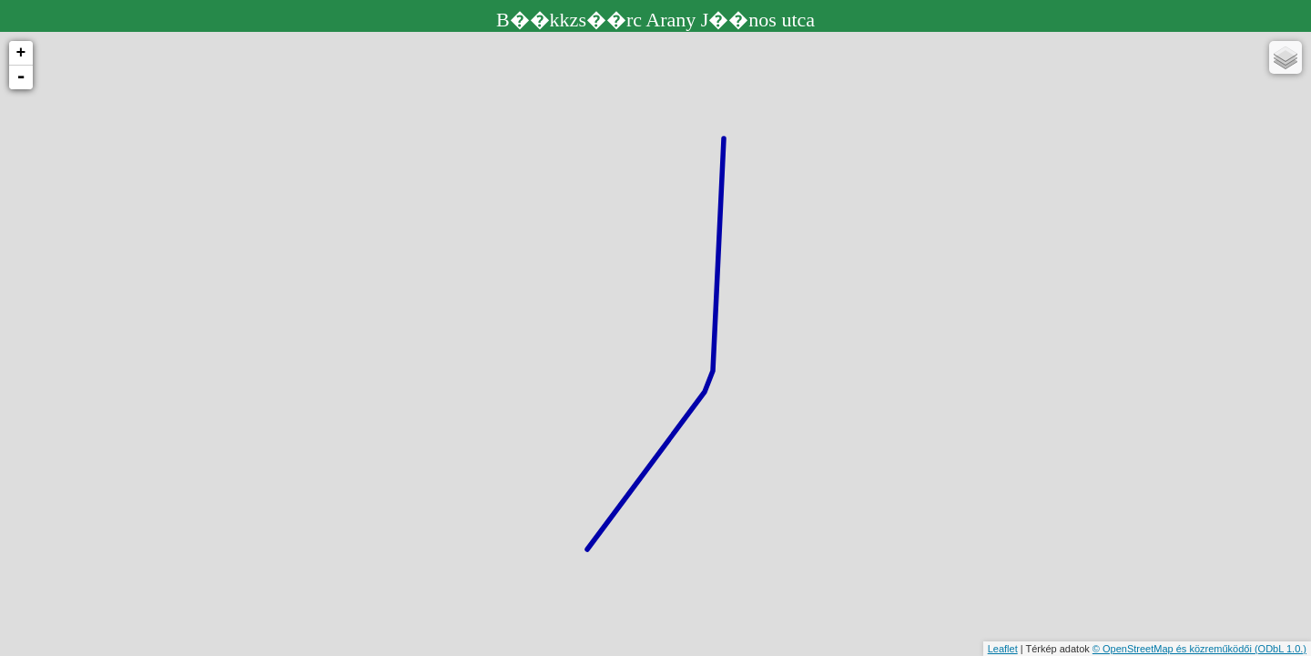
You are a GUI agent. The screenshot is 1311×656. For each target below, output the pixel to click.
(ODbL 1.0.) (1280, 648)
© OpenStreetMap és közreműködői (1173, 648)
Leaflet (1003, 648)
